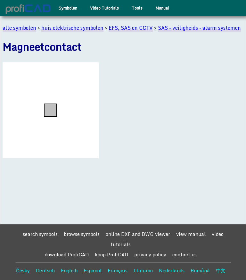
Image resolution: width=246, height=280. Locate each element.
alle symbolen (19, 28)
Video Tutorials (104, 8)
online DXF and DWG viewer (138, 234)
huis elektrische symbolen (72, 28)
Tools (137, 8)
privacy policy (150, 254)
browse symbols (82, 234)
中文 (221, 270)
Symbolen (68, 8)
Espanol (93, 270)
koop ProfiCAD (111, 254)
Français (117, 270)
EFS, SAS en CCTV (131, 28)
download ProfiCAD (67, 254)
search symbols (40, 234)
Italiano (143, 270)
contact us (184, 254)
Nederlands (171, 270)
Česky (23, 270)
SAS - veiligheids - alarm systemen (199, 28)
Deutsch (45, 270)
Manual (162, 8)
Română (200, 270)
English (69, 270)
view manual (191, 234)
